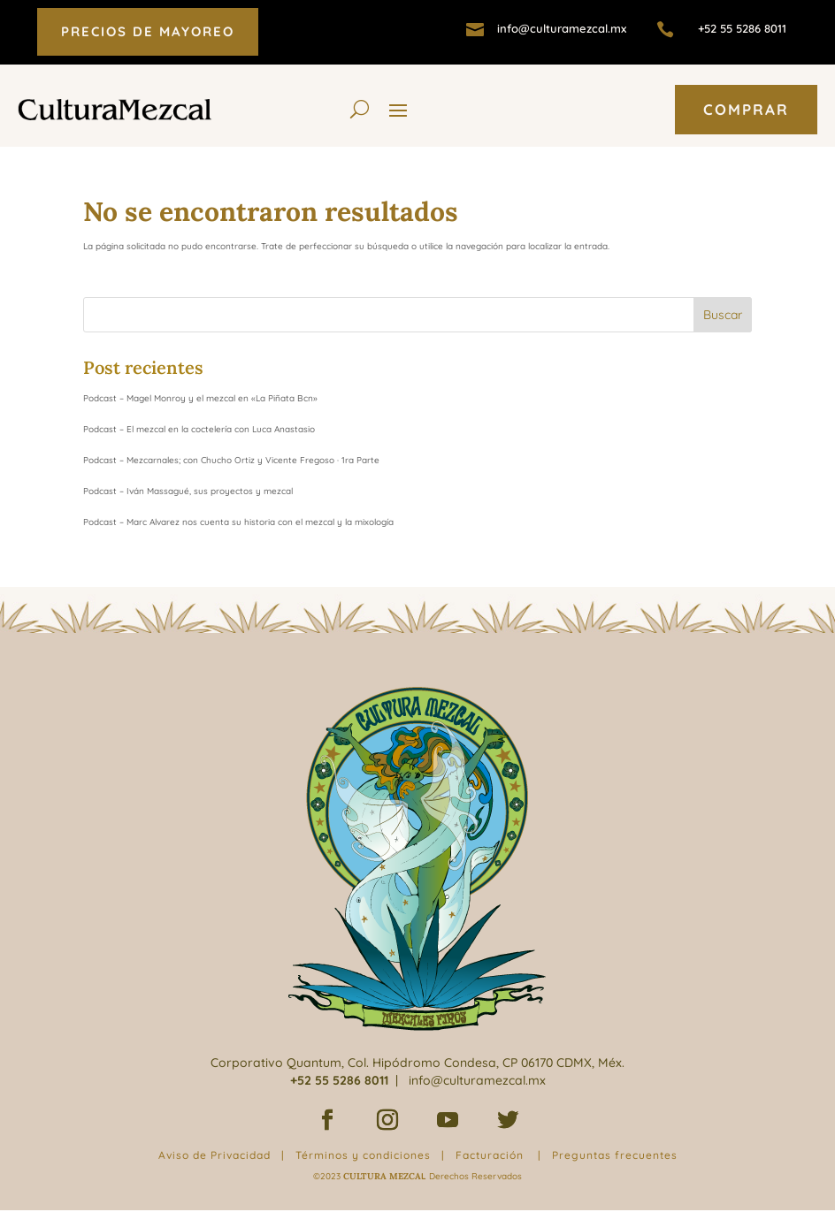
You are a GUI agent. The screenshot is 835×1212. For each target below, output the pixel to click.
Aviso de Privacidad (214, 1155)
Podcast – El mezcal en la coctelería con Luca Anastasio (199, 429)
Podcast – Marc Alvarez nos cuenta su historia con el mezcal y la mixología (238, 522)
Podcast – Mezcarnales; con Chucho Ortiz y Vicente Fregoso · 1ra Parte (231, 460)
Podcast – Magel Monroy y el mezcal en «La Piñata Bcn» (200, 398)
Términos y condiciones (363, 1155)
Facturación (490, 1155)
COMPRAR (746, 109)
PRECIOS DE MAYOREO (147, 31)
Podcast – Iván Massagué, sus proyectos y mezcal (188, 491)
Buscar (722, 315)
